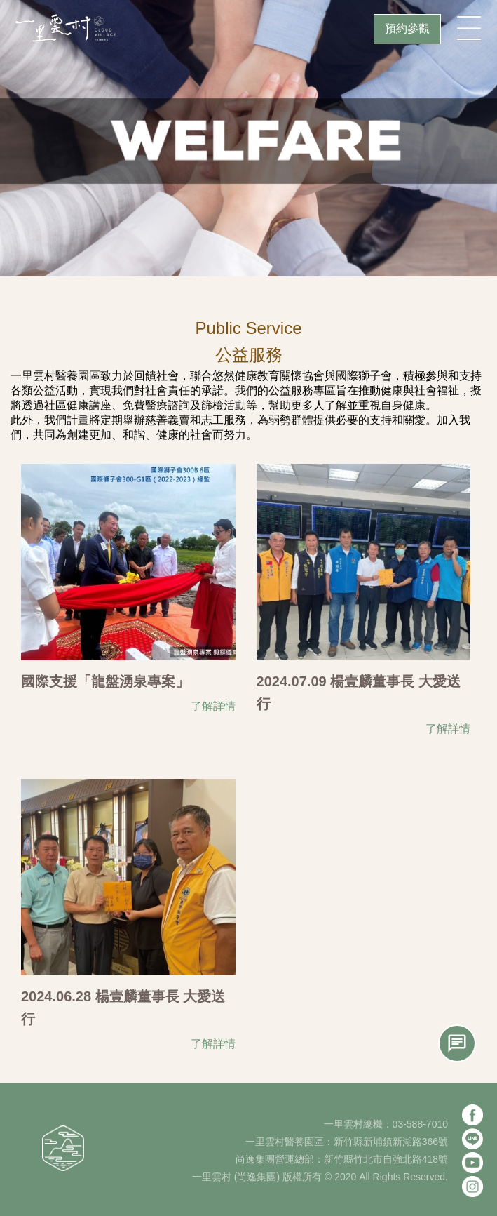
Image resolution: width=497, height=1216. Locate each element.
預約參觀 (407, 28)
